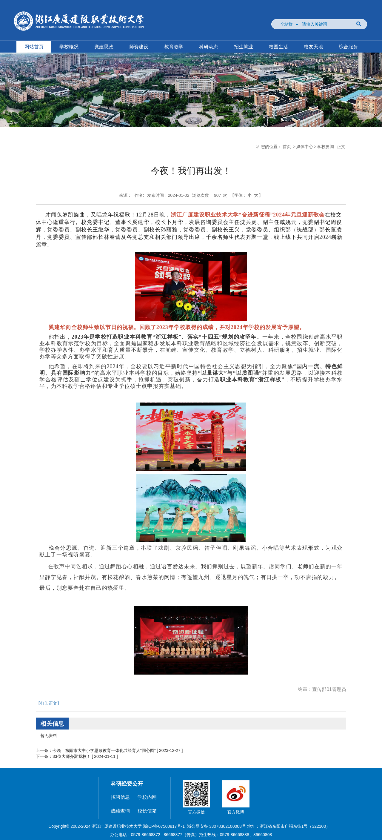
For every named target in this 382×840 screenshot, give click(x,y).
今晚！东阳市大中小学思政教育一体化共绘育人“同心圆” (104, 750)
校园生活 (278, 46)
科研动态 (208, 46)
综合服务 (348, 46)
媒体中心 (304, 146)
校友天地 (313, 46)
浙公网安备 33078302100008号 (216, 826)
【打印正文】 (48, 703)
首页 (287, 146)
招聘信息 (120, 797)
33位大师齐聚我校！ (72, 756)
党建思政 (103, 46)
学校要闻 (325, 146)
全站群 (286, 24)
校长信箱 (147, 810)
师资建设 (138, 46)
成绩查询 (120, 810)
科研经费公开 (127, 784)
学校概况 (68, 46)
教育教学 (173, 46)
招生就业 (243, 46)
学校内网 (147, 797)
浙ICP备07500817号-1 (164, 826)
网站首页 (34, 46)
